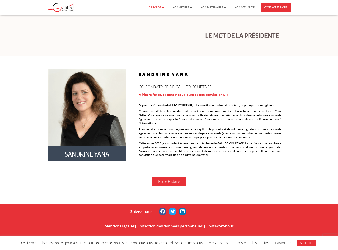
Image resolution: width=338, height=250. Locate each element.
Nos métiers (182, 7)
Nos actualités (245, 7)
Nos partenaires (213, 7)
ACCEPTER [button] (306, 243)
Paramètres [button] (283, 243)
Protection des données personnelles (170, 226)
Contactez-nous (276, 7)
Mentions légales (120, 226)
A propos (156, 7)
